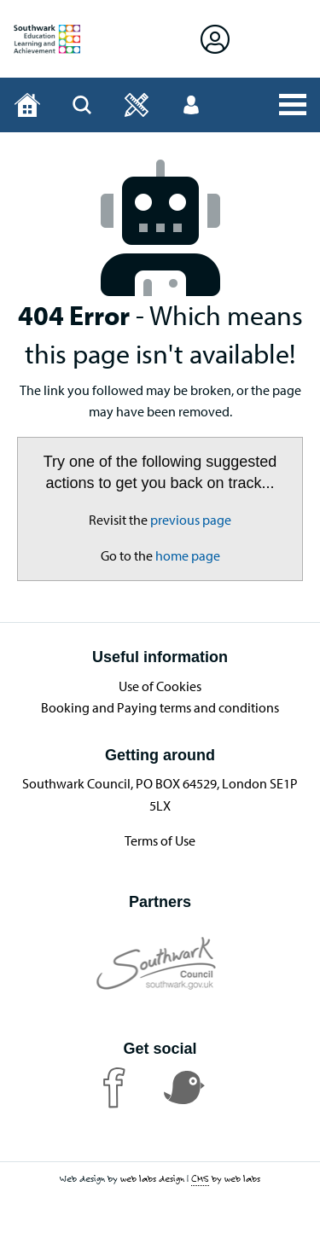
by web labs (225, 1179)
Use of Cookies (160, 686)
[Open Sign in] (215, 39)
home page (187, 555)
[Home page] (27, 105)
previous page (190, 519)
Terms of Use (160, 840)
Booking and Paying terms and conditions (160, 707)
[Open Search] (82, 105)
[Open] (136, 105)
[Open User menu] (191, 105)
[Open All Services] (292, 105)
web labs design (152, 1178)
